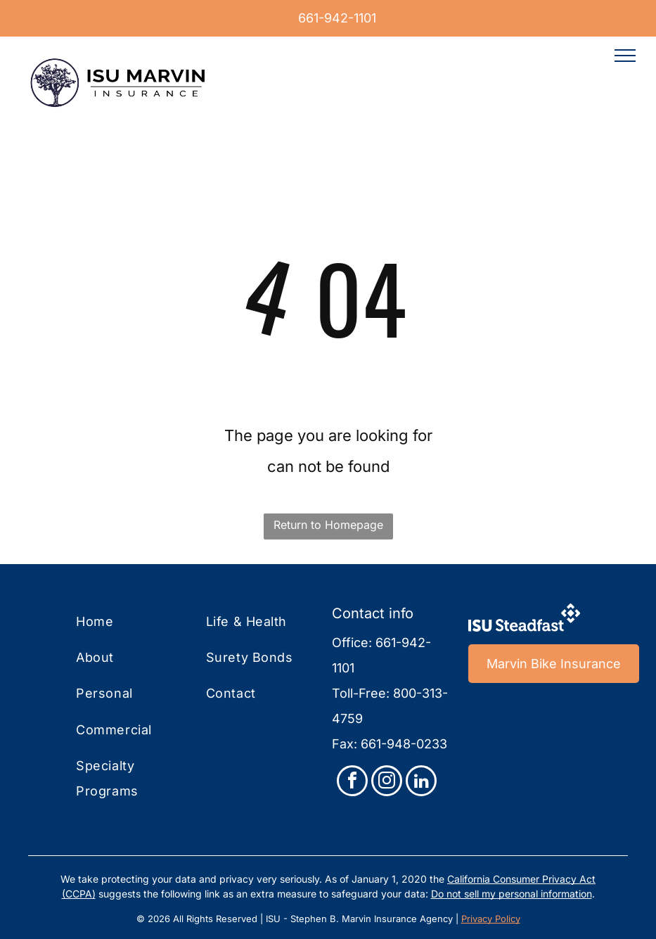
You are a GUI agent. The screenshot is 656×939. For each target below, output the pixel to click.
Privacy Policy (490, 918)
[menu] (625, 55)
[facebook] (352, 782)
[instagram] (386, 782)
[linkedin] (421, 782)
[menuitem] (135, 621)
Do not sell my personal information (511, 894)
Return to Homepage (328, 525)
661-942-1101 (337, 18)
